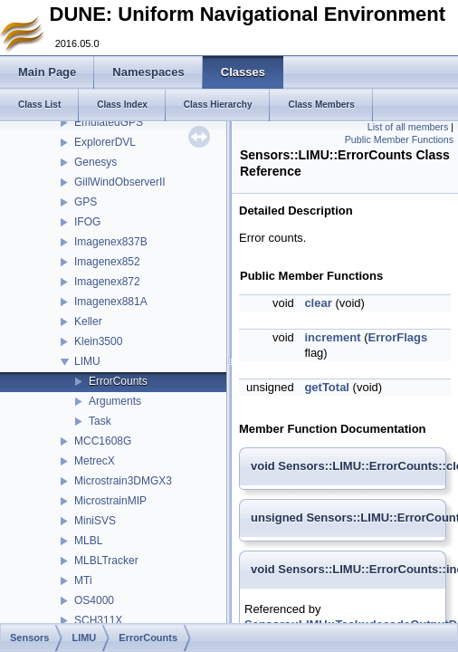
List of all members (407, 126)
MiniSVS (95, 520)
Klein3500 (98, 341)
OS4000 (94, 600)
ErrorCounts (118, 381)
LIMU (87, 361)
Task (100, 421)
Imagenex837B (111, 241)
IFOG (87, 222)
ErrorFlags (397, 337)
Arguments (115, 401)
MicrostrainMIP (110, 500)
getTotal (326, 387)
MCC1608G (102, 441)
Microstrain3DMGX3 (123, 481)
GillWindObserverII (120, 182)
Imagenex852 (107, 261)
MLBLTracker (106, 560)
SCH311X (98, 620)
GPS (85, 202)
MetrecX (94, 461)
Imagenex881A (111, 301)
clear (317, 303)
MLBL (88, 540)
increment (332, 337)
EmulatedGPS (108, 122)
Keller (88, 321)
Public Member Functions (399, 139)
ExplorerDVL (105, 142)
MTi (83, 580)
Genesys (95, 162)
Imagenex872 (107, 281)
